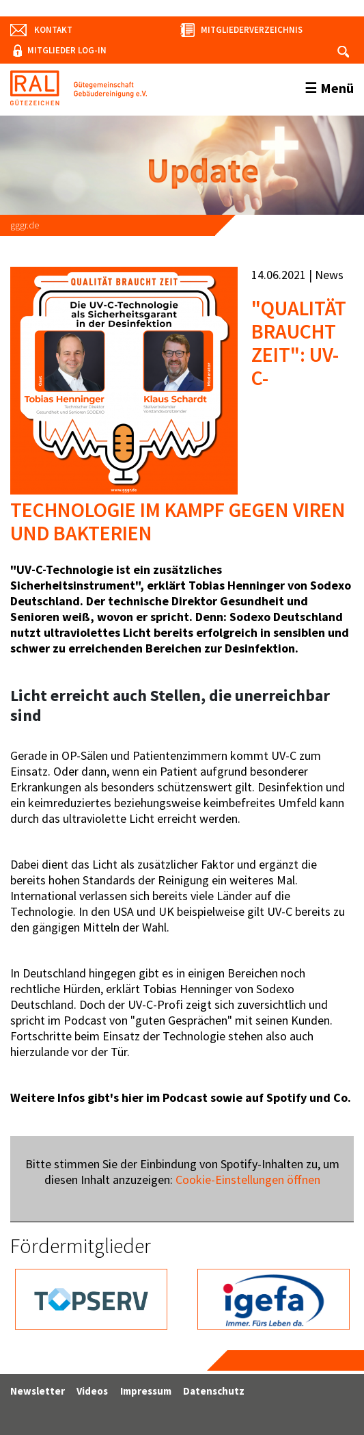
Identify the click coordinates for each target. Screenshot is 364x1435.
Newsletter (37, 1390)
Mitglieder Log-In (67, 50)
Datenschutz (213, 1390)
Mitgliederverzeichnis (252, 30)
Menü (337, 87)
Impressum (145, 1390)
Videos (92, 1390)
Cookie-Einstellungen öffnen (248, 1179)
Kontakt (53, 30)
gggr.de (24, 225)
